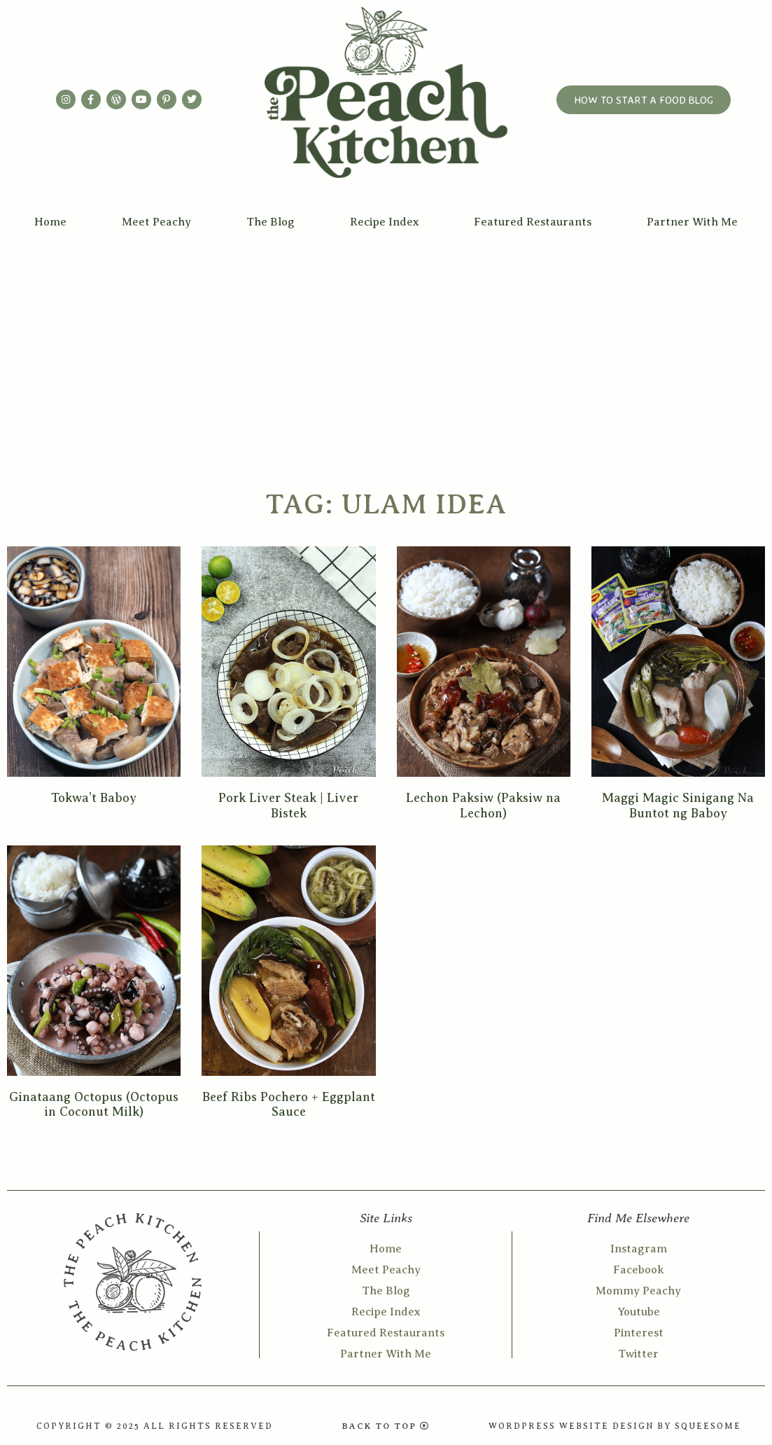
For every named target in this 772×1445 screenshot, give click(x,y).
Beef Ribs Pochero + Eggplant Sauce (288, 1104)
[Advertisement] (386, 343)
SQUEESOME (708, 1426)
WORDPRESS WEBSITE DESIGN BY (582, 1426)
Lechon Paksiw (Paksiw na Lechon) (483, 805)
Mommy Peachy (638, 1291)
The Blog (270, 222)
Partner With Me (692, 222)
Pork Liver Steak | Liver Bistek (288, 805)
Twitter (638, 1354)
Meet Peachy (156, 222)
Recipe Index (384, 222)
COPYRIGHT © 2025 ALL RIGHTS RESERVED (154, 1426)
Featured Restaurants (532, 222)
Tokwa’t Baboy (93, 798)
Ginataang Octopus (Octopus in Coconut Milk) (93, 1104)
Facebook (638, 1270)
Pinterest (639, 1333)
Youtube (638, 1312)
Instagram (638, 1249)
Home (50, 222)
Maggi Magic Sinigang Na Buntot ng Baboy (678, 805)
